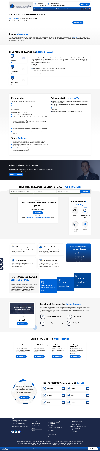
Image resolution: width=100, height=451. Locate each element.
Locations (53, 8)
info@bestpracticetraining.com (58, 5)
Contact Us (63, 8)
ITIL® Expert (15, 18)
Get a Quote (85, 4)
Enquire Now (78, 23)
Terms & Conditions (35, 423)
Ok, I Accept (92, 449)
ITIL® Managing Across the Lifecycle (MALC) (28, 18)
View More (24, 397)
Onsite (48, 8)
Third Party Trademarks (36, 425)
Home (10, 18)
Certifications (43, 8)
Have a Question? (16, 174)
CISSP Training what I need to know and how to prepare (55, 433)
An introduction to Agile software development (55, 428)
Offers (68, 8)
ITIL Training (75, 37)
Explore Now (85, 191)
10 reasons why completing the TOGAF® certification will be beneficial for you (54, 422)
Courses (36, 8)
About (58, 8)
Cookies (33, 428)
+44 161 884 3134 (42, 5)
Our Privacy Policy (35, 421)
